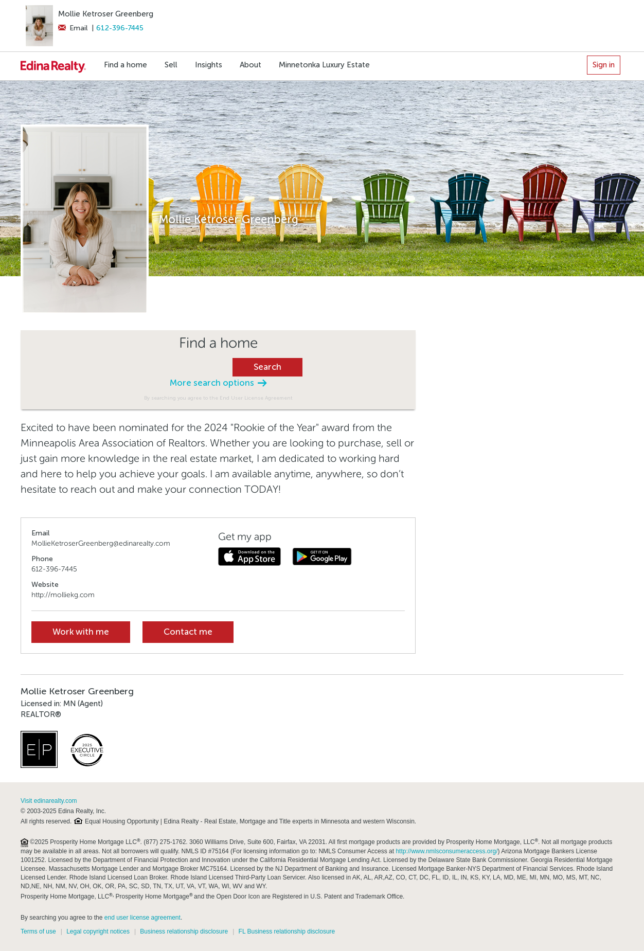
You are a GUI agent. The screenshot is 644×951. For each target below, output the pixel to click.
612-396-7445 (120, 28)
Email (72, 28)
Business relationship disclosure (184, 931)
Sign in (604, 65)
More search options (218, 383)
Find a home (125, 65)
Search (267, 367)
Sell (171, 65)
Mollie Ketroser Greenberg (105, 14)
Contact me (188, 632)
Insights (208, 65)
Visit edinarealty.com (49, 800)
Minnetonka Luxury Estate (324, 65)
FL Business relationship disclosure (287, 931)
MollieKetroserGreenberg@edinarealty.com (100, 543)
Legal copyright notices (98, 931)
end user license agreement (142, 917)
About (250, 65)
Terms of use (38, 931)
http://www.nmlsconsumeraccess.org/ (446, 851)
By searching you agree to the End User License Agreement (218, 398)
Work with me (80, 632)
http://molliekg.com (63, 595)
